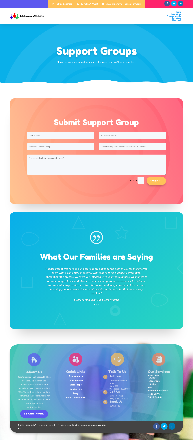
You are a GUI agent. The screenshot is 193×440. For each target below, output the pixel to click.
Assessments (76, 376)
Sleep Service (154, 393)
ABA (149, 387)
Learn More (34, 413)
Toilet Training (155, 397)
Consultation (76, 380)
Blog (75, 393)
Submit (156, 180)
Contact (176, 20)
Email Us (116, 401)
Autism (153, 384)
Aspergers (154, 380)
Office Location (65, 4)
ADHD (152, 377)
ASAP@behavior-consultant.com (123, 4)
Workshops (76, 384)
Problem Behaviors (157, 390)
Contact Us (76, 389)
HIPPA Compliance (76, 397)
